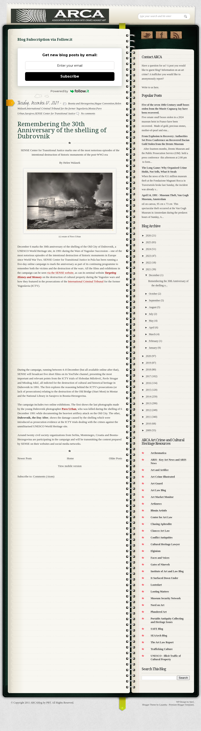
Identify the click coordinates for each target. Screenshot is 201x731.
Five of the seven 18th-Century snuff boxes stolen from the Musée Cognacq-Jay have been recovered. (165, 108)
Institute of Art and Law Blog (167, 571)
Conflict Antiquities (161, 537)
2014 (148, 396)
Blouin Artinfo (159, 510)
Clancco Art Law (160, 530)
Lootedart (156, 584)
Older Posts (115, 458)
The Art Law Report (162, 642)
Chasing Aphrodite (161, 524)
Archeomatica (158, 453)
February (153, 341)
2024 (148, 249)
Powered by (70, 91)
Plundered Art (159, 611)
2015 (148, 389)
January (153, 347)
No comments (88, 113)
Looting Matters (160, 591)
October (153, 293)
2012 (148, 410)
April (151, 327)
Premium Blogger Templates (181, 705)
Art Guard (157, 483)
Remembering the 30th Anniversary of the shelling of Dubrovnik (61, 130)
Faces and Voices (160, 557)
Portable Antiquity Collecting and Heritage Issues (167, 620)
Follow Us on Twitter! (147, 34)
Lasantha (163, 705)
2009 (148, 430)
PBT (48, 702)
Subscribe (69, 76)
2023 (148, 255)
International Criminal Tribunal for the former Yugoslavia (57, 108)
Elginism (155, 551)
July (151, 313)
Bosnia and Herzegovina (81, 103)
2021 (148, 269)
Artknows (156, 503)
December (154, 275)
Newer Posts (24, 458)
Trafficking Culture (162, 649)
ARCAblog (37, 702)
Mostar (91, 108)
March (152, 334)
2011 (148, 416)
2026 (148, 235)
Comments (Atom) (44, 476)
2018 (148, 369)
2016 (148, 383)
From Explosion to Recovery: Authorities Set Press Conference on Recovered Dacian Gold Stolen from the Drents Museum (165, 140)
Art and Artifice (160, 470)
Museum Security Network (166, 598)
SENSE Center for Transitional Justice (55, 113)
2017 (148, 376)
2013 (148, 403)
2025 (148, 242)
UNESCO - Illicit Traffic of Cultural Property (166, 657)
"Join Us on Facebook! (161, 34)
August (153, 307)
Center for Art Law (161, 517)
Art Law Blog (158, 490)
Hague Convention (104, 103)
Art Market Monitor (162, 497)
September (154, 300)
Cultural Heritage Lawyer (165, 544)
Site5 (191, 702)
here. (156, 87)
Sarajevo (29, 113)
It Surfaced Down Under (164, 578)
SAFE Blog (157, 628)
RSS (176, 34)
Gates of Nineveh (160, 564)
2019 (148, 362)
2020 (148, 356)
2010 (148, 423)
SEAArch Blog (159, 635)
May (151, 320)
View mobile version (70, 466)
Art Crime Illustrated (163, 476)
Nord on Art (157, 605)
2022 (148, 262)
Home (70, 458)
